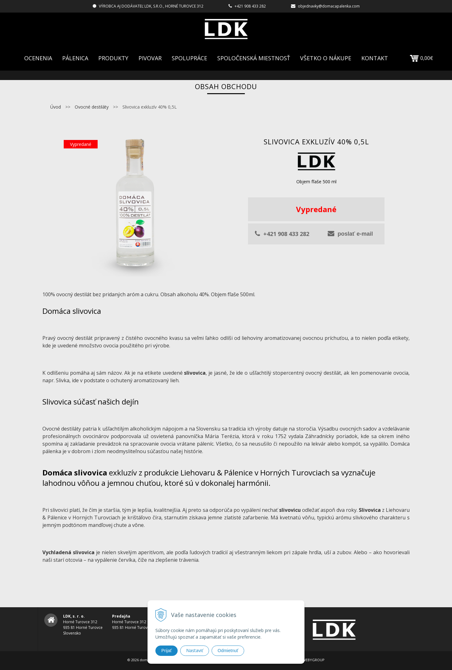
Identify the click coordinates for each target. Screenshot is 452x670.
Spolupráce (189, 58)
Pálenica (75, 58)
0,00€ (421, 58)
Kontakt (374, 58)
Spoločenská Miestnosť (253, 58)
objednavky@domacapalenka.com (329, 6)
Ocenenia (38, 58)
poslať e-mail (350, 233)
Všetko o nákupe (325, 58)
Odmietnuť (228, 650)
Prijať (166, 650)
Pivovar (150, 58)
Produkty (113, 58)
